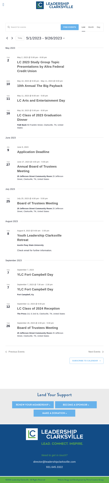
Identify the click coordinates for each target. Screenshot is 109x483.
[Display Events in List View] (83, 27)
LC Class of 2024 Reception (38, 308)
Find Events (69, 27)
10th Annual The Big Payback (40, 85)
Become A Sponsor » (76, 404)
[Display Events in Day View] (98, 27)
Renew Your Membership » (33, 404)
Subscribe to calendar (85, 361)
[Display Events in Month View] (91, 27)
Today (20, 38)
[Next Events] (12, 38)
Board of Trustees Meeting (37, 203)
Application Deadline (33, 152)
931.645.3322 (54, 467)
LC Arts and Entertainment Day (41, 100)
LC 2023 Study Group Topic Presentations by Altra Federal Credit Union (40, 66)
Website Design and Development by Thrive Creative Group (81, 479)
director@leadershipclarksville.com (54, 461)
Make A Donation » (54, 413)
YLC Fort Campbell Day (35, 274)
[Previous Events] (7, 38)
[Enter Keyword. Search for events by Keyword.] (33, 27)
